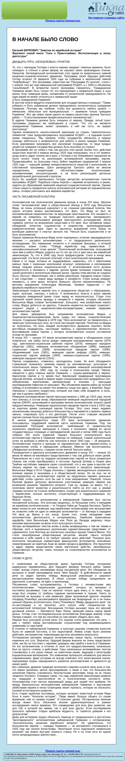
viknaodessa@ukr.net (92, 754)
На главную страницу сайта (106, 17)
